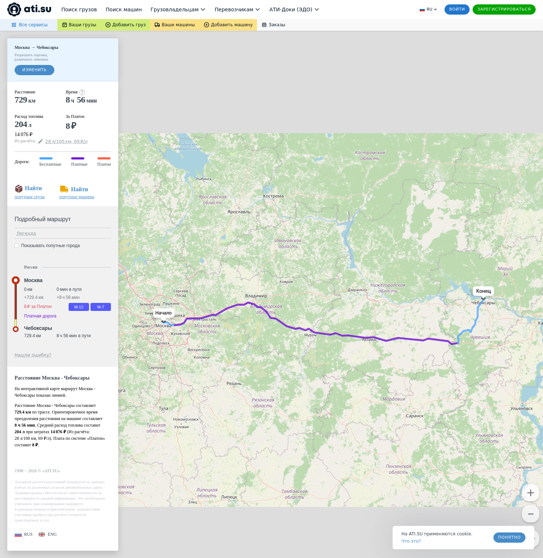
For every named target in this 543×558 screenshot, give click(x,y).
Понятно (509, 537)
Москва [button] (33, 280)
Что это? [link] (411, 541)
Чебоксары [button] (38, 328)
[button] (162, 315)
